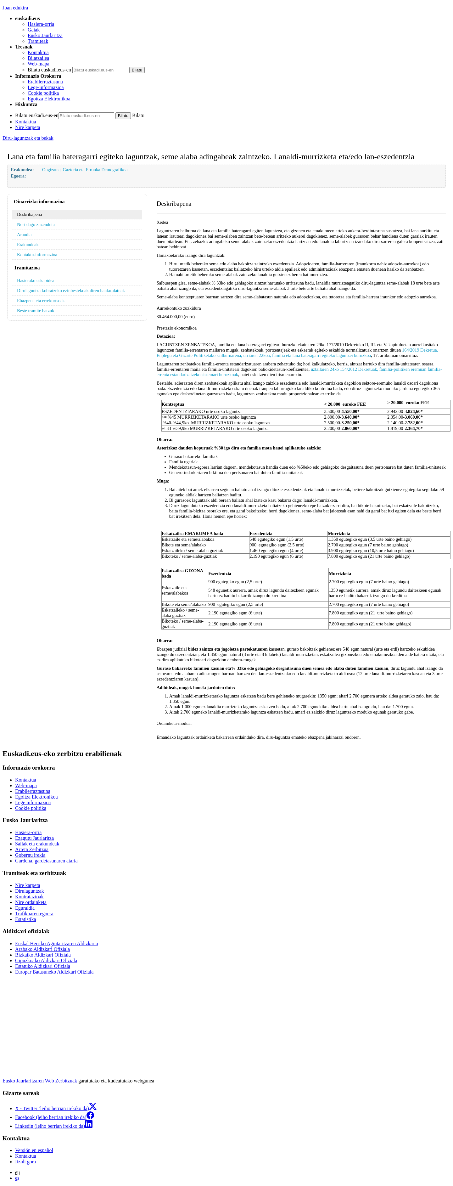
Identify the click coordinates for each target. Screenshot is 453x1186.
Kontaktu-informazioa (37, 254)
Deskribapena (29, 214)
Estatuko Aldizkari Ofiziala (42, 966)
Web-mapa (38, 63)
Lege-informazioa (46, 87)
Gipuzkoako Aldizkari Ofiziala (46, 960)
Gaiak (34, 29)
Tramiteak (38, 41)
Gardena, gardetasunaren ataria (46, 860)
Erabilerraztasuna (45, 81)
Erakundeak (28, 244)
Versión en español (34, 1150)
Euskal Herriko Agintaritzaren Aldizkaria (56, 943)
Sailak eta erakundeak (37, 843)
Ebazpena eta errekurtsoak (41, 300)
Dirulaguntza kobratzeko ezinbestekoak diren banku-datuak (71, 290)
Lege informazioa (33, 802)
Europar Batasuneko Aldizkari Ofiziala (54, 971)
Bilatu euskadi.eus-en (49, 69)
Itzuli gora (25, 1161)
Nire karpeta (27, 127)
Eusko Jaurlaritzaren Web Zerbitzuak (40, 1080)
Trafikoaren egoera (34, 913)
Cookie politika (43, 93)
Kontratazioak (29, 896)
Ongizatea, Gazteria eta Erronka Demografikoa (84, 169)
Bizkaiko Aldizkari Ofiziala (43, 954)
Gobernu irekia (30, 855)
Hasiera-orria (41, 24)
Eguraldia (25, 908)
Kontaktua (38, 52)
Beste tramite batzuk (35, 310)
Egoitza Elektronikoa (49, 98)
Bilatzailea (38, 58)
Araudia (24, 234)
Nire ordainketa (31, 902)
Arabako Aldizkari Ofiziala (42, 949)
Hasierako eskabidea (35, 280)
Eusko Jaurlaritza (45, 35)
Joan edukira (15, 7)
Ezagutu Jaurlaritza (34, 838)
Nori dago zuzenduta (36, 224)
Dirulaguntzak (29, 891)
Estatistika (25, 919)
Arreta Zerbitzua (31, 849)
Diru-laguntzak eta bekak (28, 138)
